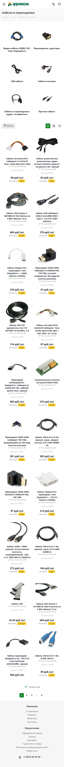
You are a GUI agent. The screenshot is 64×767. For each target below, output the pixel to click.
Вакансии (32, 718)
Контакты (32, 721)
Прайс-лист (32, 750)
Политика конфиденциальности (32, 747)
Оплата (32, 736)
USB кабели (17, 81)
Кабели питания (47, 81)
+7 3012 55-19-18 (31, 756)
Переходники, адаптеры (47, 48)
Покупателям (32, 728)
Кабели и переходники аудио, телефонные (16, 113)
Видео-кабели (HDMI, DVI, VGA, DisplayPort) (16, 49)
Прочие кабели (47, 111)
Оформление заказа (32, 733)
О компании (32, 711)
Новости (32, 714)
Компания (32, 706)
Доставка (32, 740)
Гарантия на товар (32, 743)
